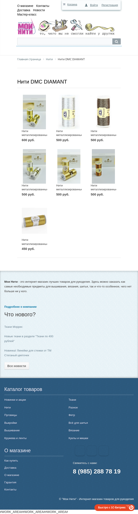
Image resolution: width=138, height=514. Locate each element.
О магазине (25, 6)
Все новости (16, 366)
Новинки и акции (15, 399)
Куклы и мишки (78, 438)
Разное (73, 407)
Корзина (72, 4)
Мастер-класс (26, 14)
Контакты (42, 6)
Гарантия (10, 482)
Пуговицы (10, 415)
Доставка (23, 10)
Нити (7, 407)
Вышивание (12, 430)
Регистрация (110, 5)
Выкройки (10, 422)
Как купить (11, 460)
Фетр (72, 415)
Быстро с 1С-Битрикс (112, 507)
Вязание (74, 430)
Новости (39, 10)
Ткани (72, 399)
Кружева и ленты (15, 438)
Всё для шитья (78, 422)
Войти (94, 5)
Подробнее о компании (20, 306)
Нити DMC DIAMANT (42, 82)
